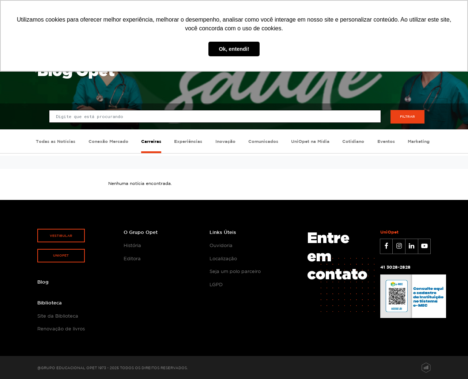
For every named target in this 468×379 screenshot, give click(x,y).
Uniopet (61, 255)
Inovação (225, 141)
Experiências (188, 141)
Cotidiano (353, 141)
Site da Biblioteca (57, 315)
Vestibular (61, 236)
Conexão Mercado (108, 141)
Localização (223, 258)
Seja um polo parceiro (235, 271)
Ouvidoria (221, 245)
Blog (43, 281)
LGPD (216, 284)
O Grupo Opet (141, 232)
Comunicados (263, 141)
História (132, 245)
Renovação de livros (61, 328)
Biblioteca (49, 302)
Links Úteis (223, 232)
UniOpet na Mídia (310, 141)
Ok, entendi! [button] (234, 49)
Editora (132, 258)
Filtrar (407, 116)
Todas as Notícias (55, 141)
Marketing (419, 141)
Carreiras (151, 141)
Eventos (386, 141)
